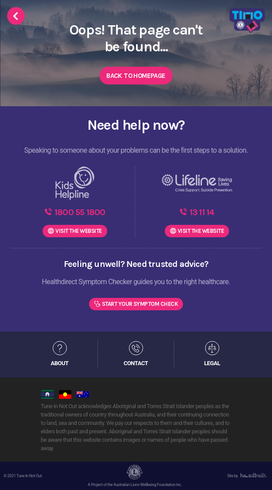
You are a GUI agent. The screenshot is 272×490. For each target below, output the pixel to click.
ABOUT (60, 362)
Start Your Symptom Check (140, 304)
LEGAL (212, 362)
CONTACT (136, 362)
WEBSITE (78, 231)
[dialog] (255, 472)
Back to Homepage (135, 76)
